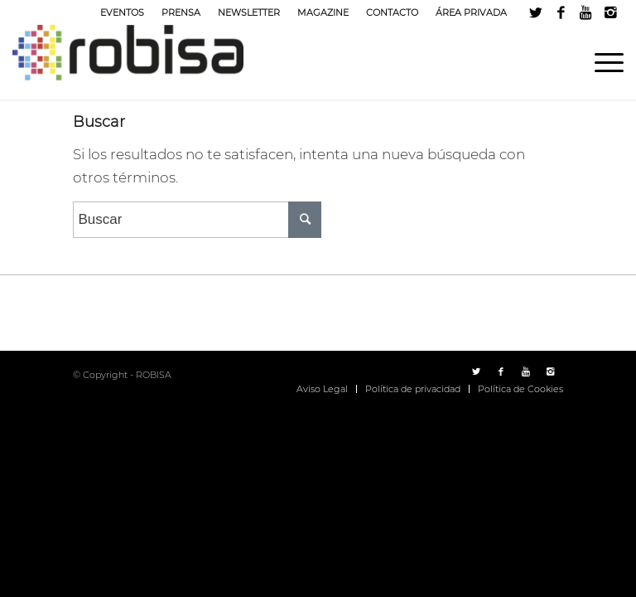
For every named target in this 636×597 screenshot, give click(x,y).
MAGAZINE (323, 12)
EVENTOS (122, 12)
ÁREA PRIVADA (471, 12)
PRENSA (180, 12)
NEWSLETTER (249, 12)
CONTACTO (392, 12)
